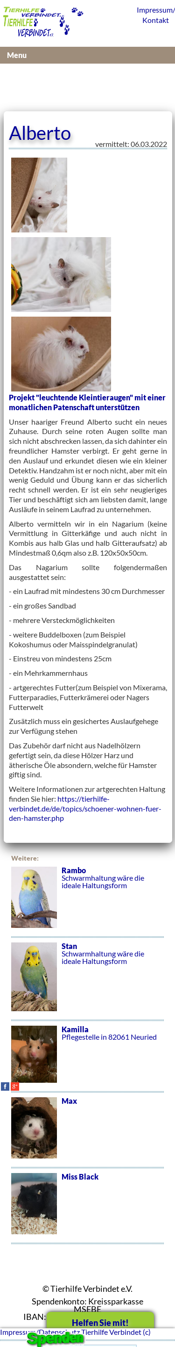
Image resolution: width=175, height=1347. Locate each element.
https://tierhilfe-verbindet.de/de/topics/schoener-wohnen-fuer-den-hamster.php (85, 808)
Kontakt (155, 19)
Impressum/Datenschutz (153, 9)
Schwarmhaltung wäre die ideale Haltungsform (87, 902)
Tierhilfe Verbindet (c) (116, 1331)
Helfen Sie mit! (100, 1323)
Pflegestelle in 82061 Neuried (87, 1059)
